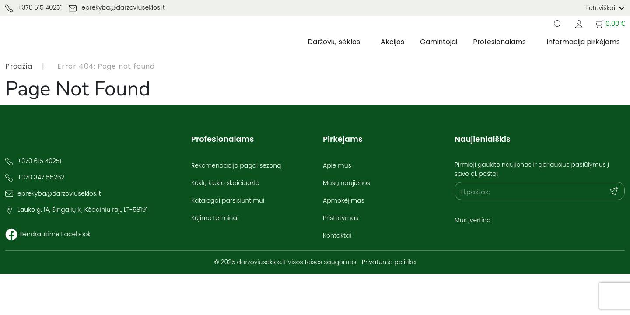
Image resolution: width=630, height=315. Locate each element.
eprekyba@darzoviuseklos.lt (117, 8)
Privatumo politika (389, 262)
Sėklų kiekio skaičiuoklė (225, 182)
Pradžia (19, 66)
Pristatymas (340, 218)
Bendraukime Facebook (55, 234)
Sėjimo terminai (214, 218)
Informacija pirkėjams (583, 42)
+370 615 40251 (33, 8)
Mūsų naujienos (346, 182)
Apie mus (337, 165)
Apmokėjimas (343, 200)
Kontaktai (337, 235)
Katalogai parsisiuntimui (227, 200)
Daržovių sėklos (332, 42)
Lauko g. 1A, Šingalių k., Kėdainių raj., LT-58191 (83, 209)
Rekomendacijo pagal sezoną (236, 165)
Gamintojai (437, 42)
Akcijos (391, 42)
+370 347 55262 (41, 177)
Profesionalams (498, 42)
